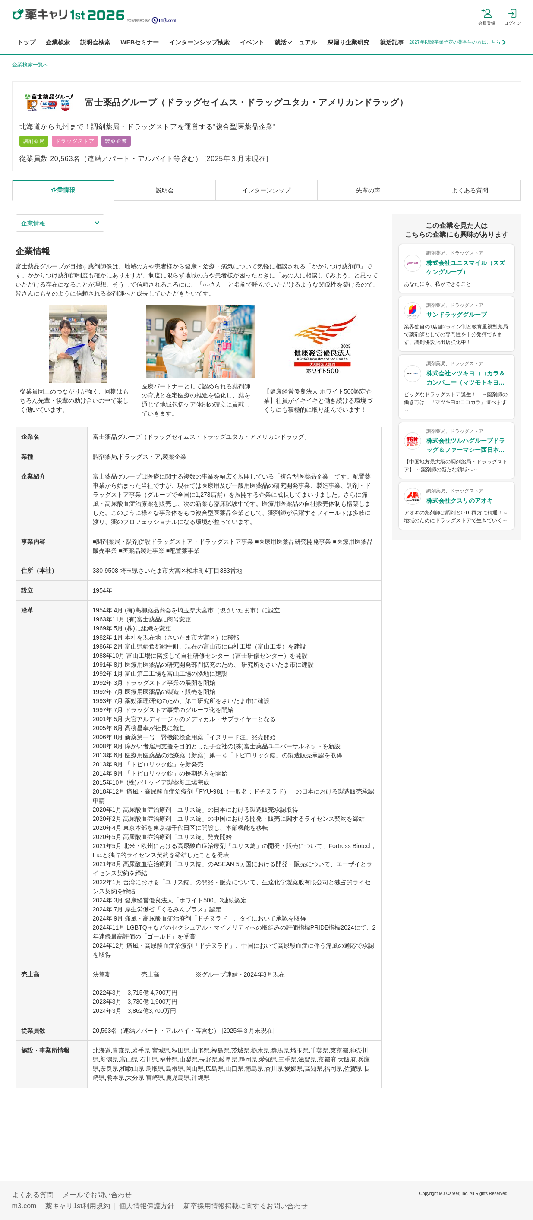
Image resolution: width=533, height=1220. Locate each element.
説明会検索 (95, 42)
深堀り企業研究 (348, 42)
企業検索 (58, 42)
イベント (252, 42)
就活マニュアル (295, 42)
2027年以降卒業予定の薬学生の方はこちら (457, 42)
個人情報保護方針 (146, 1206)
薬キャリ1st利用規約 (77, 1206)
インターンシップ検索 (199, 42)
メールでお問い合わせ (97, 1194)
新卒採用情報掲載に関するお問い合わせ (245, 1206)
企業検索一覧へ (30, 65)
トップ (26, 42)
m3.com (24, 1206)
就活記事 (392, 42)
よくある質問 (33, 1194)
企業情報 (33, 223)
